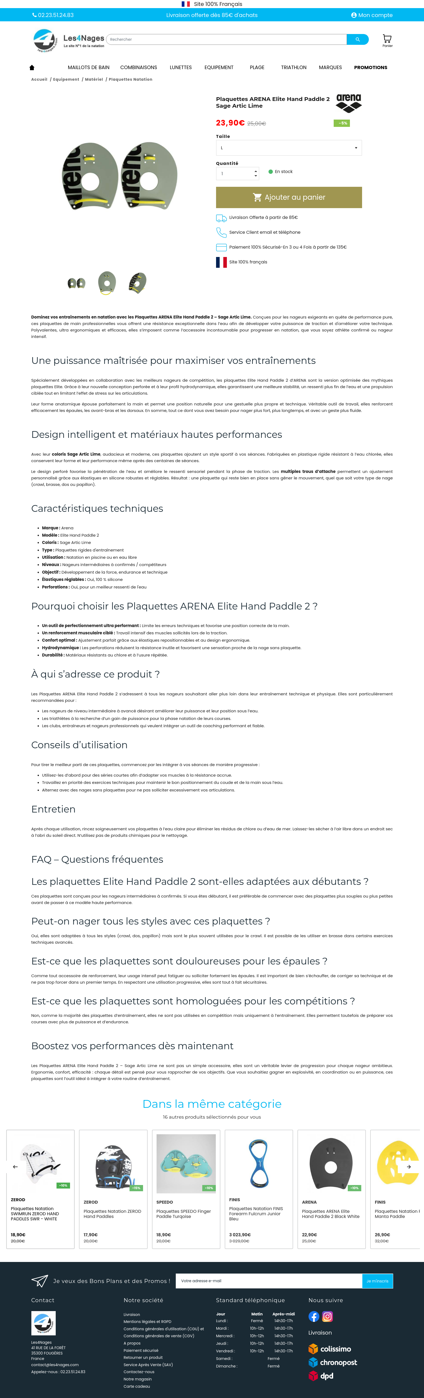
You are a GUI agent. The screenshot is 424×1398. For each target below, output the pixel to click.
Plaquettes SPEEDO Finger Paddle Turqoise (188, 1213)
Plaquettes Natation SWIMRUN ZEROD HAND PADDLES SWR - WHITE (35, 1213)
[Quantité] (238, 173)
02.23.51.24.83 (55, 15)
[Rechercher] (226, 39)
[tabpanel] (41, 1188)
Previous (15, 1166)
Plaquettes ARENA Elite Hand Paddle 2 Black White (342, 1213)
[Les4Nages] (68, 41)
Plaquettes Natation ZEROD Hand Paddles (115, 1213)
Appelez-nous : (58, 1369)
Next (409, 1166)
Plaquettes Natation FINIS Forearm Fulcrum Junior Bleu (267, 1213)
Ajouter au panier (289, 197)
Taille (223, 136)
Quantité (227, 163)
